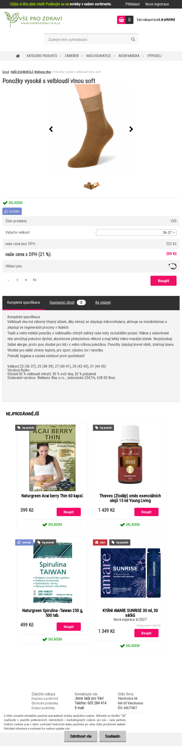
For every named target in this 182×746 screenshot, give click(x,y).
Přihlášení (132, 4)
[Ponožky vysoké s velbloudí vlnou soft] (91, 129)
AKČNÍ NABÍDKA (129, 56)
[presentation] (51, 129)
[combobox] (136, 232)
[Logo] (32, 20)
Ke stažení (103, 302)
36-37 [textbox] (167, 232)
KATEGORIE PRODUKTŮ (42, 56)
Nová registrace (157, 4)
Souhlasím (112, 736)
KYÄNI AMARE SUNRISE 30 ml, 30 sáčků (130, 613)
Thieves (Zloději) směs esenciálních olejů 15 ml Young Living (130, 498)
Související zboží (68, 302)
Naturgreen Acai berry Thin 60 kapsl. (52, 496)
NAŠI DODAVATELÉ (98, 56)
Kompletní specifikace (23, 302)
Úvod (5, 72)
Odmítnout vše (80, 736)
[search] (133, 39)
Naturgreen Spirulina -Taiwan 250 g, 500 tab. (52, 613)
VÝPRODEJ (154, 56)
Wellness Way (42, 72)
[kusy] (17, 280)
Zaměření (72, 56)
